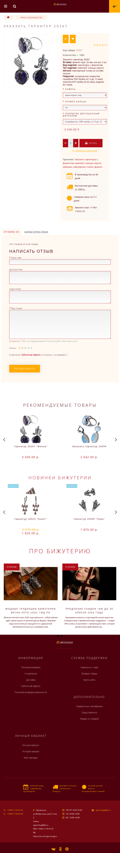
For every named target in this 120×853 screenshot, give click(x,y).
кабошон (67, 166)
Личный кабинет (30, 745)
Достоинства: (16, 269)
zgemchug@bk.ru (103, 810)
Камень (70, 89)
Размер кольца (76, 102)
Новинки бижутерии (60, 478)
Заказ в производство (31, 17)
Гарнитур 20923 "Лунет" (30, 518)
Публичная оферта (30, 686)
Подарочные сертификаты (89, 706)
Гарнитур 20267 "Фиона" (31, 446)
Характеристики (36, 231)
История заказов (30, 751)
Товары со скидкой (89, 718)
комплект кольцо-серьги (88, 163)
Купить (91, 143)
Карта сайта (89, 679)
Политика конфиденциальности (31, 692)
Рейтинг (12, 348)
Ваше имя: (16, 257)
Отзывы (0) (11, 231)
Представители (89, 712)
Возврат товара (89, 673)
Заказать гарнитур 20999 (89, 446)
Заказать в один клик (86, 150)
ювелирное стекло (83, 166)
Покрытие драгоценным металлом (81, 115)
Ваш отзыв (16, 308)
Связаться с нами (89, 667)
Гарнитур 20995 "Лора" (89, 518)
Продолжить (24, 368)
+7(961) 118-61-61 (15, 810)
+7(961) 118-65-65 (15, 814)
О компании (31, 673)
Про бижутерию (60, 551)
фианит (98, 166)
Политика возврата (30, 667)
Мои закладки (31, 757)
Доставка (30, 679)
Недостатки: (15, 288)
